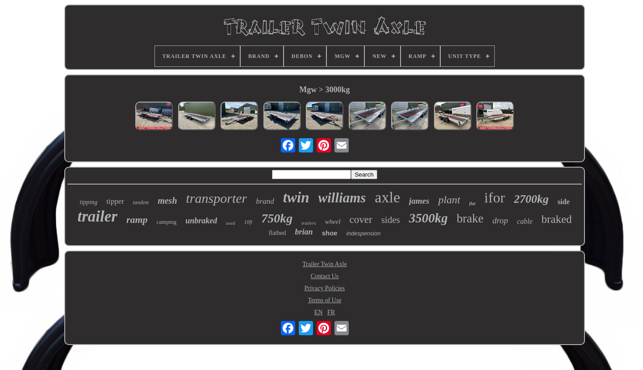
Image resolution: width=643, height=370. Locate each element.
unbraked (201, 220)
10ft (248, 222)
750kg (276, 218)
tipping (89, 202)
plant (449, 200)
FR (331, 312)
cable (525, 221)
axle (387, 197)
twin (296, 197)
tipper (115, 201)
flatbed (277, 233)
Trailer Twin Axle (324, 264)
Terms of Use (324, 300)
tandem (141, 202)
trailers (308, 223)
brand (265, 201)
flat (472, 203)
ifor (494, 197)
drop (500, 220)
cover (361, 219)
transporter (216, 198)
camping (167, 221)
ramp (137, 219)
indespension (364, 233)
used (230, 223)
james (419, 201)
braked (557, 219)
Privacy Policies (325, 288)
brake (470, 218)
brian (304, 231)
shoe (330, 233)
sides (390, 219)
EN (318, 312)
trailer (97, 216)
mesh (167, 201)
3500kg (428, 218)
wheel (333, 221)
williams (342, 198)
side (564, 202)
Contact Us (325, 276)
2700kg (531, 199)
